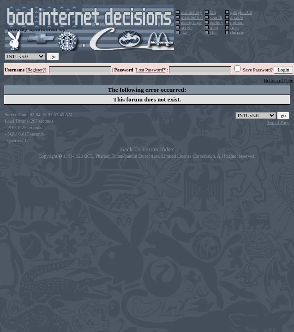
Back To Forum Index (147, 149)
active (186, 27)
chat (214, 32)
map (214, 27)
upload (237, 22)
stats (185, 32)
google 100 (241, 12)
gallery (216, 22)
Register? (36, 69)
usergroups (192, 22)
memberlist (192, 17)
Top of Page (278, 122)
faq (213, 12)
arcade (236, 17)
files (234, 27)
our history (191, 12)
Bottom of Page (278, 80)
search (216, 17)
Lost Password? (150, 69)
